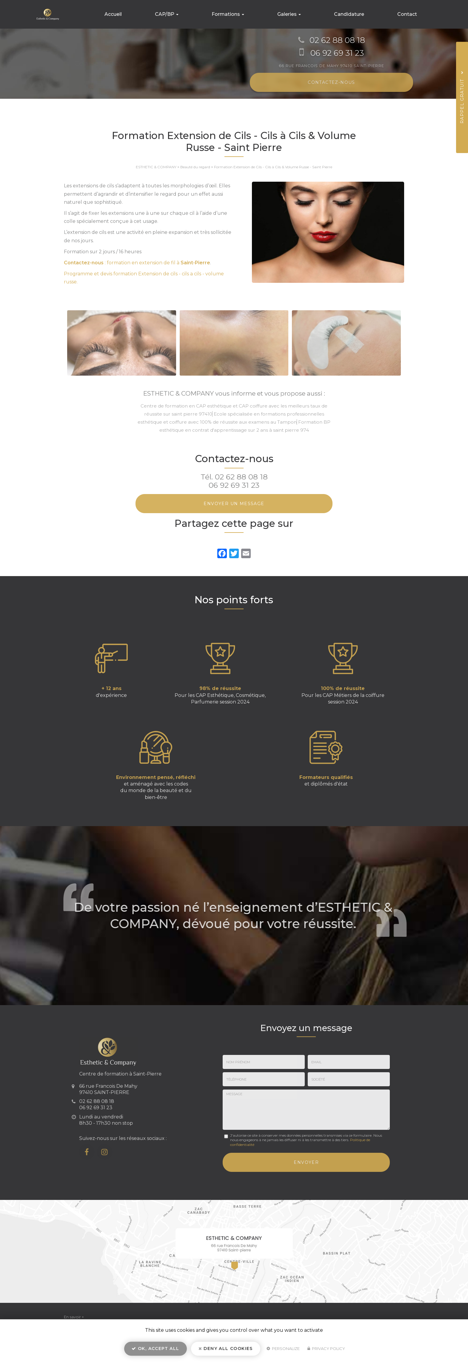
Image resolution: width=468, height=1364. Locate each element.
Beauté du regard (195, 167)
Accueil (139, 14)
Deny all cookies (225, 1351)
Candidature (356, 14)
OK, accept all (155, 1351)
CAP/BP (188, 14)
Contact (409, 14)
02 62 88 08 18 (241, 476)
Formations (244, 14)
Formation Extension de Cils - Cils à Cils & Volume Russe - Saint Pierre (273, 167)
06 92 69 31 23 (234, 485)
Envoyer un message (234, 503)
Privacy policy (326, 1350)
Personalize (283, 1350)
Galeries (300, 14)
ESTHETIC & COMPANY (156, 167)
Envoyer (306, 1161)
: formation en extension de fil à (137, 263)
